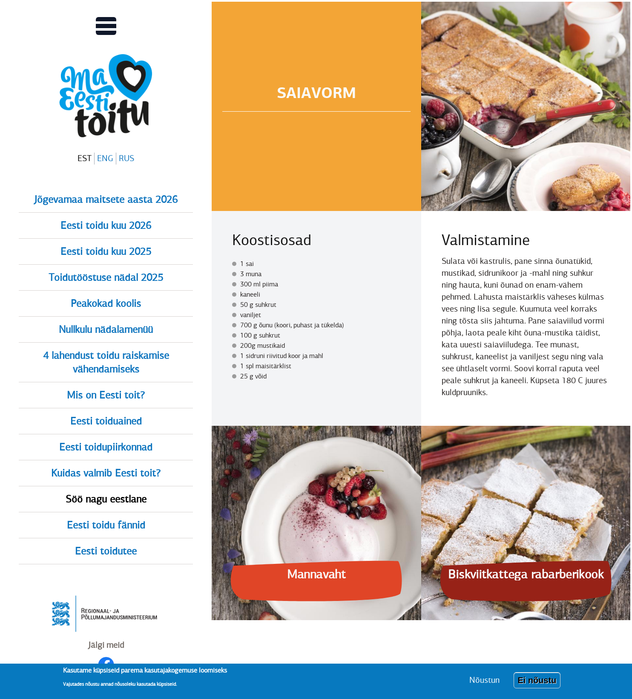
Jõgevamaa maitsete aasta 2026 (106, 199)
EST (85, 158)
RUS (126, 158)
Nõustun (484, 682)
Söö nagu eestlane (106, 499)
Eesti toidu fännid (106, 525)
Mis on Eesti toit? (106, 395)
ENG (105, 158)
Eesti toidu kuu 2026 (105, 225)
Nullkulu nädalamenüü (106, 329)
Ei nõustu (536, 682)
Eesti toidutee (106, 551)
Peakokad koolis (106, 303)
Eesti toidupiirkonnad (105, 447)
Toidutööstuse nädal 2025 (106, 277)
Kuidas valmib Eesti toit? (106, 473)
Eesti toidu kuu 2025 (105, 251)
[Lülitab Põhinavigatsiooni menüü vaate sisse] (106, 26)
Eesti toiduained (106, 421)
